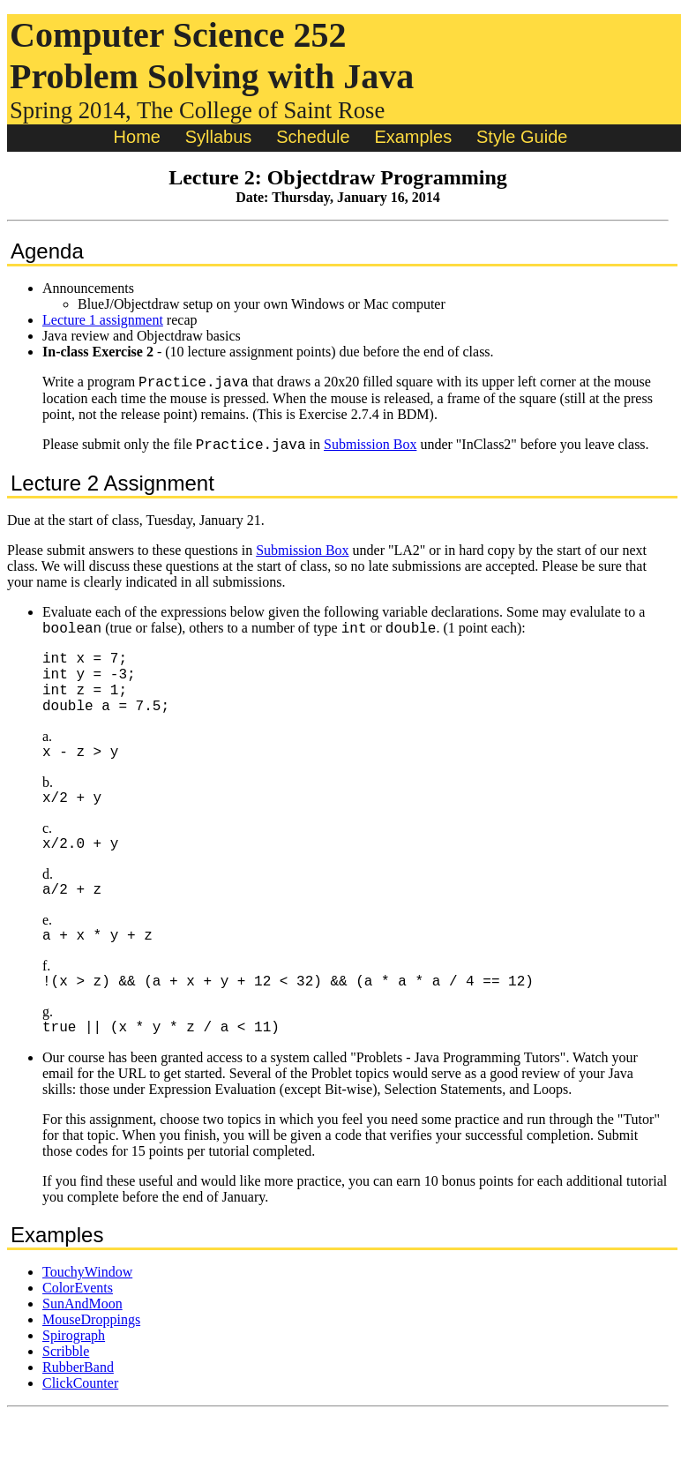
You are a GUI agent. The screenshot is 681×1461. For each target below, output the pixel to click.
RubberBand (78, 1413)
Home (137, 136)
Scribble (65, 1397)
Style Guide (521, 136)
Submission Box (370, 449)
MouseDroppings (91, 1366)
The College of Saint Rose (261, 110)
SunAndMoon (82, 1350)
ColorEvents (77, 1334)
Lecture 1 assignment (102, 319)
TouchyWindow (87, 1318)
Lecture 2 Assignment (112, 488)
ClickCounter (80, 1429)
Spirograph (73, 1382)
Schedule (312, 136)
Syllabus (218, 136)
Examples (413, 136)
